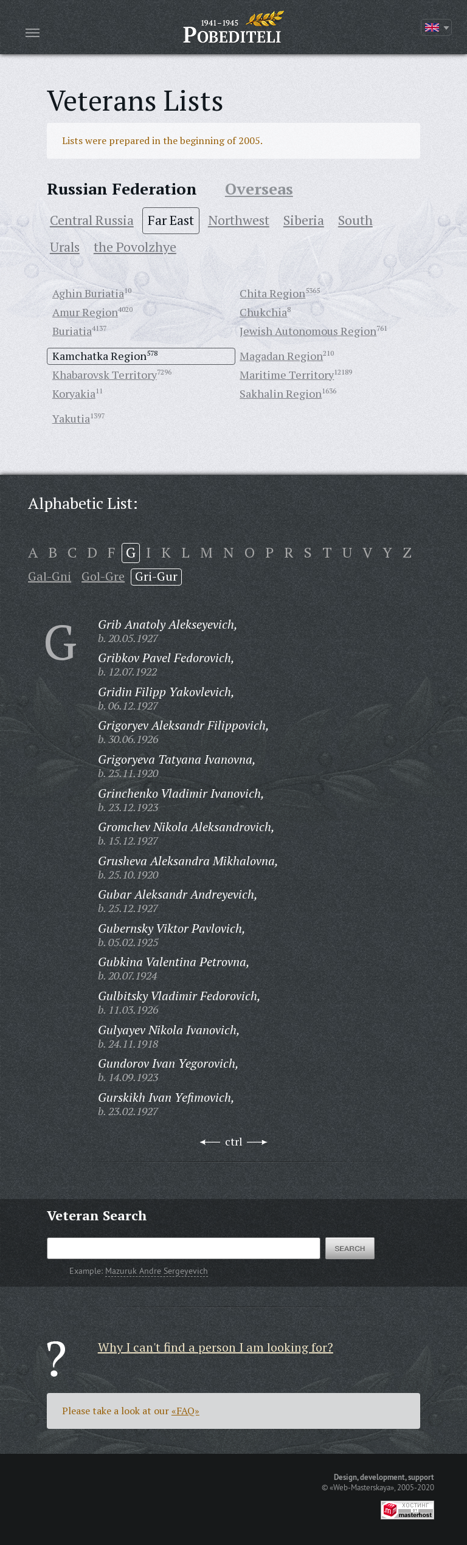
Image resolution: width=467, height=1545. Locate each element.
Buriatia (72, 330)
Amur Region (85, 312)
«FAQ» (185, 1410)
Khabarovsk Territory (104, 374)
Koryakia (73, 393)
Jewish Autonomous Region (308, 330)
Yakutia (71, 418)
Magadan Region (281, 355)
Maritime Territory (287, 374)
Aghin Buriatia (88, 293)
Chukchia (263, 312)
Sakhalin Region (281, 393)
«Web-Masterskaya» (362, 1487)
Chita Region (272, 293)
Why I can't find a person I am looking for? (215, 1347)
